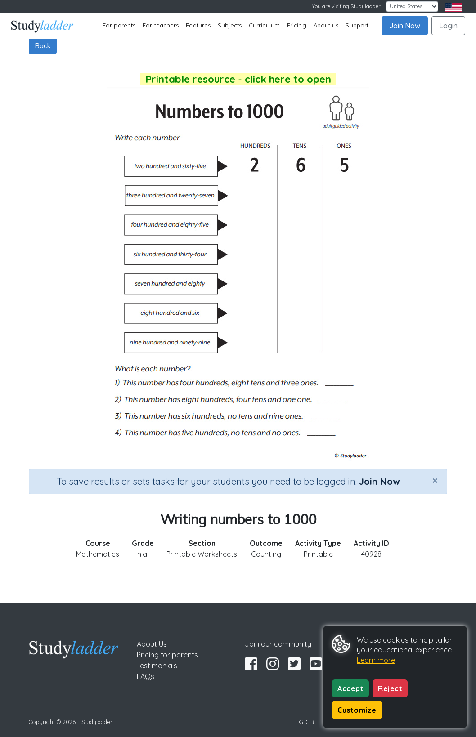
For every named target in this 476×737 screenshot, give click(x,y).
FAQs (145, 676)
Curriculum (264, 25)
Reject (390, 688)
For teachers (161, 25)
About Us (152, 643)
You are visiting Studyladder (346, 6)
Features (198, 25)
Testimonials (157, 665)
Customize (357, 710)
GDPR (306, 721)
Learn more (376, 660)
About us (326, 25)
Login (448, 25)
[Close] (435, 480)
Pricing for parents (167, 654)
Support (357, 25)
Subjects (230, 25)
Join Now (404, 25)
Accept (350, 688)
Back (43, 45)
